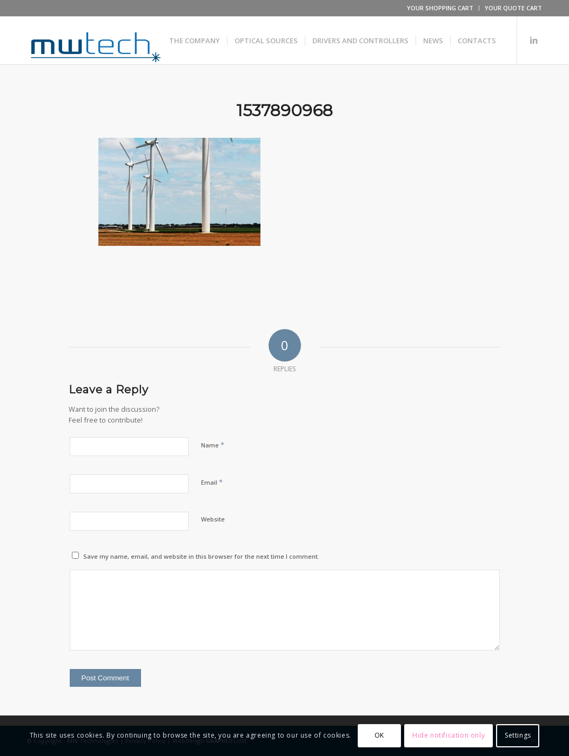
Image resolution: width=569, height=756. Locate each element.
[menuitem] (440, 8)
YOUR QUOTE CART (513, 8)
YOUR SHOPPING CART (440, 8)
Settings (518, 735)
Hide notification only (448, 735)
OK (379, 735)
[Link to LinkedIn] (534, 40)
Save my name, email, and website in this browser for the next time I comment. (201, 556)
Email (212, 482)
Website (213, 519)
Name (212, 445)
